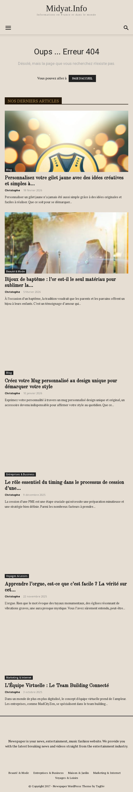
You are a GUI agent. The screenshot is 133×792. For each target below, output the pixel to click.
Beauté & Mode (15, 271)
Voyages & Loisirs (17, 576)
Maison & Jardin (78, 773)
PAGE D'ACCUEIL (82, 78)
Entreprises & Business (20, 474)
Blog (9, 169)
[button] (8, 27)
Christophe (12, 190)
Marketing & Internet (18, 677)
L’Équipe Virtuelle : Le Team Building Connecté (57, 685)
